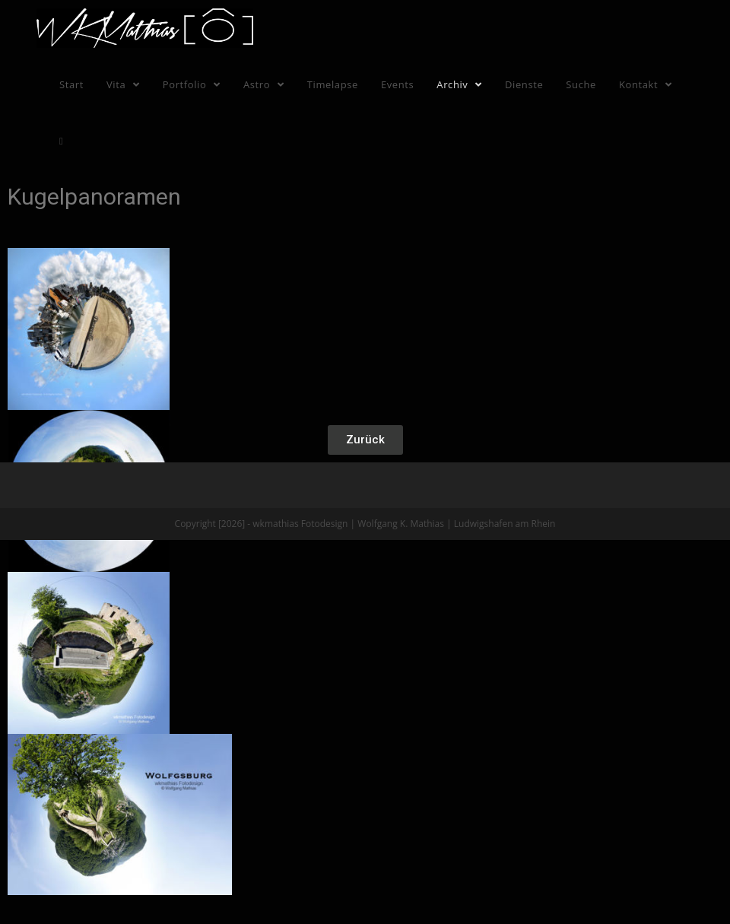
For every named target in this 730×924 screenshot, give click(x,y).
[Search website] (61, 141)
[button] (365, 440)
